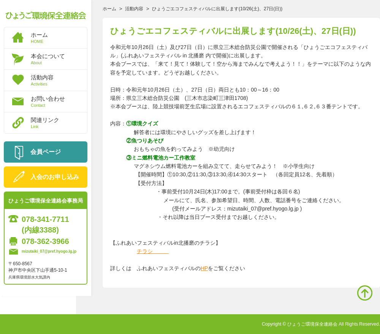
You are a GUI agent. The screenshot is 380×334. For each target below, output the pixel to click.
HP (204, 268)
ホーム (59, 38)
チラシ (153, 251)
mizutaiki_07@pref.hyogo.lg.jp (49, 251)
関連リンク (59, 123)
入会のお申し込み (54, 177)
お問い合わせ (59, 101)
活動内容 (59, 80)
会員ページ (45, 152)
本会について (59, 59)
